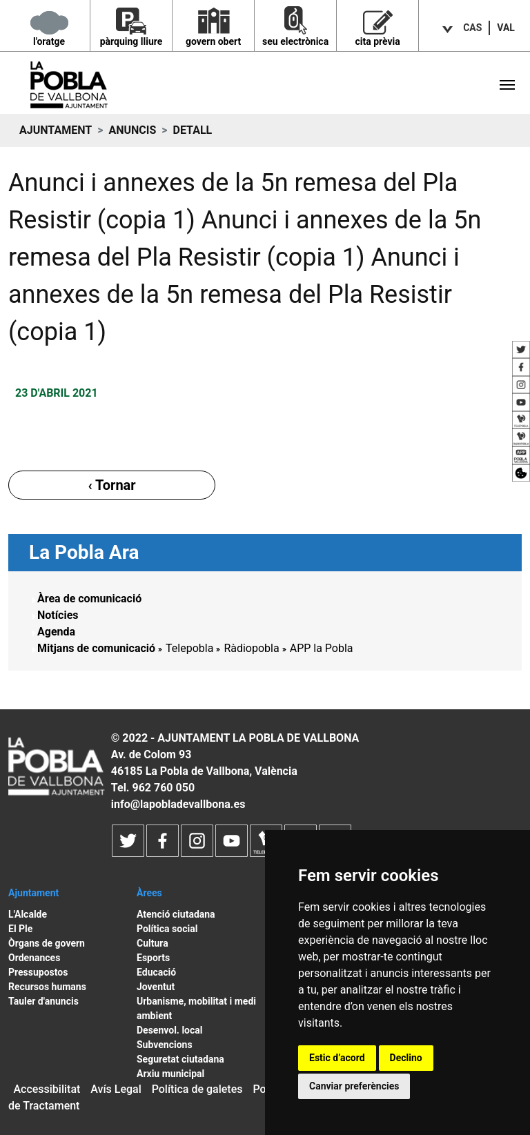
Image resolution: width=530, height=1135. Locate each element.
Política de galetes (197, 1089)
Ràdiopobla (251, 648)
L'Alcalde (27, 914)
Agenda (56, 631)
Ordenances (34, 957)
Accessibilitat (46, 1089)
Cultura (152, 943)
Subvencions (165, 1044)
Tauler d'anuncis (43, 1001)
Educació (156, 972)
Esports (153, 957)
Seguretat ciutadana (180, 1059)
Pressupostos (38, 972)
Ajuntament (55, 130)
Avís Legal (115, 1089)
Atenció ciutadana (176, 914)
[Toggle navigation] (507, 85)
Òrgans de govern (46, 943)
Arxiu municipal (170, 1073)
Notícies (58, 615)
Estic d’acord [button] (337, 1057)
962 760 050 (163, 787)
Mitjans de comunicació (96, 648)
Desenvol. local (170, 1030)
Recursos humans (47, 986)
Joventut (156, 986)
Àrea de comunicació (89, 598)
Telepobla (189, 648)
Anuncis (132, 130)
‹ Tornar (111, 485)
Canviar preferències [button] (354, 1086)
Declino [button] (406, 1057)
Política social (167, 928)
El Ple (20, 928)
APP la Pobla (321, 648)
